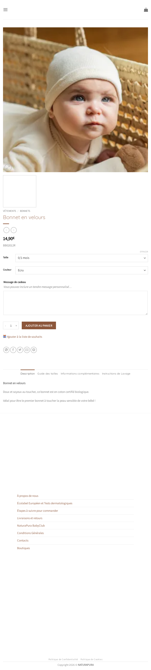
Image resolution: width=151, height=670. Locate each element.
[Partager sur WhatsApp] (6, 350)
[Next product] (6, 230)
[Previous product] (14, 230)
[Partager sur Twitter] (20, 350)
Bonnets (25, 211)
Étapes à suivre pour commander (37, 510)
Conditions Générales (30, 533)
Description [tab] (30, 373)
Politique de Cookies (92, 658)
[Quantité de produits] (11, 325)
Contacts (22, 540)
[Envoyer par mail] (27, 350)
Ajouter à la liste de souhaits (24, 337)
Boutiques (23, 548)
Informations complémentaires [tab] (80, 373)
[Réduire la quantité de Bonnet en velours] (5, 325)
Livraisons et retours (29, 518)
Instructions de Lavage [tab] (114, 373)
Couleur (7, 270)
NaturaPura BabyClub (31, 525)
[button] (5, 9)
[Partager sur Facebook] (13, 350)
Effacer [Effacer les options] (144, 251)
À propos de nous (27, 495)
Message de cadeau (14, 282)
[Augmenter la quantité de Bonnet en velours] (16, 325)
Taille (5, 257)
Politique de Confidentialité (63, 658)
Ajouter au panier (39, 325)
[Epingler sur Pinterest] (34, 350)
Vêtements (9, 211)
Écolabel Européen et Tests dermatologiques (44, 503)
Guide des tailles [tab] (49, 373)
